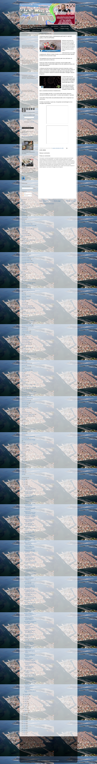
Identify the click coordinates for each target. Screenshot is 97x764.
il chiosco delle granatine (27, 305)
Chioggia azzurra (24, 134)
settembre (26, 697)
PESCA (23, 376)
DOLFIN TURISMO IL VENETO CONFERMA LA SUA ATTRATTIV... (30, 614)
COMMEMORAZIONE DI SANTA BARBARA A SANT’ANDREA (29, 667)
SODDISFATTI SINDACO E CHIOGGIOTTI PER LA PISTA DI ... (29, 655)
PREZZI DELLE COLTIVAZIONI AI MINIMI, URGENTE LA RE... (30, 567)
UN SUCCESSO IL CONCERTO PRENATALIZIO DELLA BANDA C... (29, 627)
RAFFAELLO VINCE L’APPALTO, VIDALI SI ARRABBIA (29, 671)
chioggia (23, 249)
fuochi (23, 292)
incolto (23, 311)
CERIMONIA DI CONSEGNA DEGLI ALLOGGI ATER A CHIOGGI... (30, 675)
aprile (25, 706)
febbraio (26, 710)
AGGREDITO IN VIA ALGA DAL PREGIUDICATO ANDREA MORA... (29, 610)
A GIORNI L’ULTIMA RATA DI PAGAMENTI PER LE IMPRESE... (30, 639)
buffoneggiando (25, 233)
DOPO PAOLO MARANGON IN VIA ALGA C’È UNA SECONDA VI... (30, 598)
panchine (24, 365)
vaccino (23, 458)
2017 (24, 721)
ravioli (23, 411)
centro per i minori (25, 247)
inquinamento (24, 315)
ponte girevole (25, 381)
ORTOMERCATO (25, 358)
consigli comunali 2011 (26, 264)
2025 (24, 479)
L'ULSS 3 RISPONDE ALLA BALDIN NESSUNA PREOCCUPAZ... (29, 492)
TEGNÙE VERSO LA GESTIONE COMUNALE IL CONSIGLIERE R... (30, 488)
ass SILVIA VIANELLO (26, 223)
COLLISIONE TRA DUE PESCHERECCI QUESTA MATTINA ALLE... (30, 555)
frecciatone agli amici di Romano (28, 290)
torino (23, 448)
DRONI (23, 281)
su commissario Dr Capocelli (27, 436)
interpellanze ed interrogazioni (28, 320)
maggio (26, 705)
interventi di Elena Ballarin (27, 323)
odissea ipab (24, 357)
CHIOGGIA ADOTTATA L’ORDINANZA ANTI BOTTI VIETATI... (30, 571)
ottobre (25, 696)
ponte (23, 379)
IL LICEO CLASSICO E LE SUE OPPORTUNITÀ (29, 536)
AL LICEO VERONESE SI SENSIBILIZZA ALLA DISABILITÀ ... (29, 635)
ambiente (24, 210)
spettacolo (24, 433)
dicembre (26, 486)
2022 (24, 484)
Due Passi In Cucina (47, 30)
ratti (22, 409)
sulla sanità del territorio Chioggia (28, 439)
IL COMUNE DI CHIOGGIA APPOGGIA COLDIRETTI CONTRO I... (30, 516)
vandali (23, 459)
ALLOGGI (24, 207)
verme (23, 469)
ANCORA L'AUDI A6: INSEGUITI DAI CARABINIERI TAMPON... (30, 659)
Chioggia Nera (48, 28)
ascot (23, 222)
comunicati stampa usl (26, 260)
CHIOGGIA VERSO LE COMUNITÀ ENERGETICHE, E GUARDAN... (28, 687)
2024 (23, 201)
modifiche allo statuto (26, 344)
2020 (24, 716)
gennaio (26, 712)
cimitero (23, 252)
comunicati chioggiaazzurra (27, 257)
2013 (24, 728)
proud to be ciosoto (26, 400)
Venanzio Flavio (25, 462)
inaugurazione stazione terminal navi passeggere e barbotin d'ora (28, 308)
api (22, 214)
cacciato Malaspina (26, 235)
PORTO (23, 383)
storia (23, 434)
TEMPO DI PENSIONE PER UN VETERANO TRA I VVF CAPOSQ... (30, 663)
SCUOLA (24, 425)
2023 (24, 482)
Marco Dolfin (24, 337)
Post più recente (44, 201)
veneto (23, 464)
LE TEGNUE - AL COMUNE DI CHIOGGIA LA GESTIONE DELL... (29, 504)
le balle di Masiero (25, 332)
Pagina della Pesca (26, 28)
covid (23, 271)
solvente (23, 431)
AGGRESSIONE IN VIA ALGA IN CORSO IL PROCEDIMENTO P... (30, 594)
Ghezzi (23, 294)
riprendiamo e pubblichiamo (27, 415)
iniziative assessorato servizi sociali (29, 312)
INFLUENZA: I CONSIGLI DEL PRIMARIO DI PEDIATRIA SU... (29, 647)
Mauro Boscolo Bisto (26, 342)
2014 (24, 726)
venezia (23, 466)
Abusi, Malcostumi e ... (43, 26)
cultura (23, 276)
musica (23, 349)
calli (22, 236)
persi (23, 373)
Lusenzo (23, 336)
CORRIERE (24, 269)
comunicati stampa (26, 258)
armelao (23, 219)
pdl (22, 368)
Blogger (57, 760)
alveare (23, 209)
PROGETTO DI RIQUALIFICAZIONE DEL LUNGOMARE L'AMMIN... (30, 512)
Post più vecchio (70, 201)
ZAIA (23, 474)
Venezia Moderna (36, 30)
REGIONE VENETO (26, 412)
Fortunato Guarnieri (26, 288)
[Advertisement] (48, 746)
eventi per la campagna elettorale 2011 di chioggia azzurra (28, 283)
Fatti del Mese (33, 26)
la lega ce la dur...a (26, 331)
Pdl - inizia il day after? (26, 370)
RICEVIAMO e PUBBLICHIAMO (28, 414)
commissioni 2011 (25, 254)
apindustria (24, 217)
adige (23, 202)
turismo (23, 451)
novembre (26, 694)
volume (23, 472)
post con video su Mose (26, 390)
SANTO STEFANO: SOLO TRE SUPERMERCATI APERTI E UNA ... (29, 520)
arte (22, 220)
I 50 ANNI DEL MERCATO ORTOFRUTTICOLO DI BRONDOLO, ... (29, 586)
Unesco (23, 456)
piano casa (24, 378)
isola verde (24, 329)
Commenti (25, 195)
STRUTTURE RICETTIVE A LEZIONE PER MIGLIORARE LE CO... (29, 582)
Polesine (56, 28)
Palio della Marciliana (26, 363)
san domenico (25, 420)
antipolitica (24, 212)
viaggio (23, 471)
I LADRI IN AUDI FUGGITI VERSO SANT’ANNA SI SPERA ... (29, 651)
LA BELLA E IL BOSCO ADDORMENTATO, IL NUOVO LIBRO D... (29, 618)
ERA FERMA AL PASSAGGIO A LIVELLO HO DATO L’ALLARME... (30, 622)
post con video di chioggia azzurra (29, 384)
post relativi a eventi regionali (28, 394)
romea (23, 419)
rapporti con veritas (26, 407)
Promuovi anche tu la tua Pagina (27, 136)
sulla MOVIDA (25, 438)
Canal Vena (24, 238)
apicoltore (24, 215)
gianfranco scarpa (25, 296)
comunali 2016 (25, 255)
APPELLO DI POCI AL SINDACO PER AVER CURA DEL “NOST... (29, 643)
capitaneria (24, 244)
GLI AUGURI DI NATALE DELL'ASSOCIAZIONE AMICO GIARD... (29, 532)
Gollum (23, 301)
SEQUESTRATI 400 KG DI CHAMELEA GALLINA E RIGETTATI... (29, 551)
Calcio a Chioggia (26, 30)
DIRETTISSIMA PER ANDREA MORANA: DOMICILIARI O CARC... (29, 606)
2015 (24, 725)
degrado (23, 277)
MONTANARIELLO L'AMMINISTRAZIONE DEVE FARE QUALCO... (29, 590)
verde (23, 467)
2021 (24, 714)
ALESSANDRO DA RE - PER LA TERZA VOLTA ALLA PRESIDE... (30, 683)
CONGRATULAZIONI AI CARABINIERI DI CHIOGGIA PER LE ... (29, 500)
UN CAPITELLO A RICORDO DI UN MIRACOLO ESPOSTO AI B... (30, 575)
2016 (24, 723)
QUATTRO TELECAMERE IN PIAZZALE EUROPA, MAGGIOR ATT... (30, 496)
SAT (23, 424)
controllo (23, 266)
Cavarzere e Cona (25, 245)
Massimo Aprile (25, 340)
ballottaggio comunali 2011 (27, 228)
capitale (23, 242)
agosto (25, 699)
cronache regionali (25, 272)
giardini (23, 297)
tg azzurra (24, 446)
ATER (23, 227)
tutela (23, 453)
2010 (24, 733)
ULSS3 (23, 454)
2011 (24, 732)
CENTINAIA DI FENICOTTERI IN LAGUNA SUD (30, 528)
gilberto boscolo (25, 299)
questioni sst (24, 404)
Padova (23, 360)
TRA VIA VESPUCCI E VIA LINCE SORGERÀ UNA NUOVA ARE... (29, 559)
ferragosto (24, 287)
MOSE (23, 345)
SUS (23, 442)
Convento (24, 268)
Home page (24, 26)
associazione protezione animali (28, 225)
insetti (23, 317)
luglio (25, 701)
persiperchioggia (25, 374)
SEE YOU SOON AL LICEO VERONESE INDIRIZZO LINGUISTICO (29, 508)
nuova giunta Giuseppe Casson (28, 353)
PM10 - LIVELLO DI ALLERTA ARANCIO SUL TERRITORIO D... (30, 543)
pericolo (23, 371)
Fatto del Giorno (54, 26)
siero (23, 427)
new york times (25, 350)
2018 (24, 719)
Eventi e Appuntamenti (38, 28)
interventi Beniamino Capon (27, 322)
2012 (24, 730)
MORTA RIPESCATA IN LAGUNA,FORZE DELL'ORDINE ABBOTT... (30, 524)
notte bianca (24, 352)
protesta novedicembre (26, 398)
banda (23, 230)
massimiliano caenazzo (26, 339)
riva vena (24, 417)
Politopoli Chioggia (64, 28)
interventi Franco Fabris (26, 325)
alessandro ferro (25, 206)
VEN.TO (23, 461)
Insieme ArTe (24, 318)
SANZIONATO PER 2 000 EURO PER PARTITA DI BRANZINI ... (29, 539)
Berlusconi (24, 231)
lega (23, 334)
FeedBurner (31, 121)
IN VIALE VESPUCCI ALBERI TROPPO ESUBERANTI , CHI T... (30, 563)
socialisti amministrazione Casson (29, 428)
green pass (24, 304)
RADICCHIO (24, 406)
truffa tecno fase (25, 450)
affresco (23, 204)
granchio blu (24, 302)
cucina (23, 274)
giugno (25, 703)
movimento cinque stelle (27, 347)
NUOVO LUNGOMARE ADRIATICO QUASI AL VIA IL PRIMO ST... (30, 579)
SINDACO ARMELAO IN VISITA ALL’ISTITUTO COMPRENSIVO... (29, 547)
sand (23, 422)
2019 (24, 717)
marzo (25, 708)
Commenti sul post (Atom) (48, 203)
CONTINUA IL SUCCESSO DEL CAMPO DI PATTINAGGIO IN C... (29, 631)
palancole (24, 362)
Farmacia (24, 285)
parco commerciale (26, 366)
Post (24, 193)
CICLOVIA (24, 250)
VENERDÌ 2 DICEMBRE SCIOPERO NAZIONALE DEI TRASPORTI (29, 679)
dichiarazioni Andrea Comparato (28, 279)
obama (23, 355)
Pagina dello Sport (64, 26)
